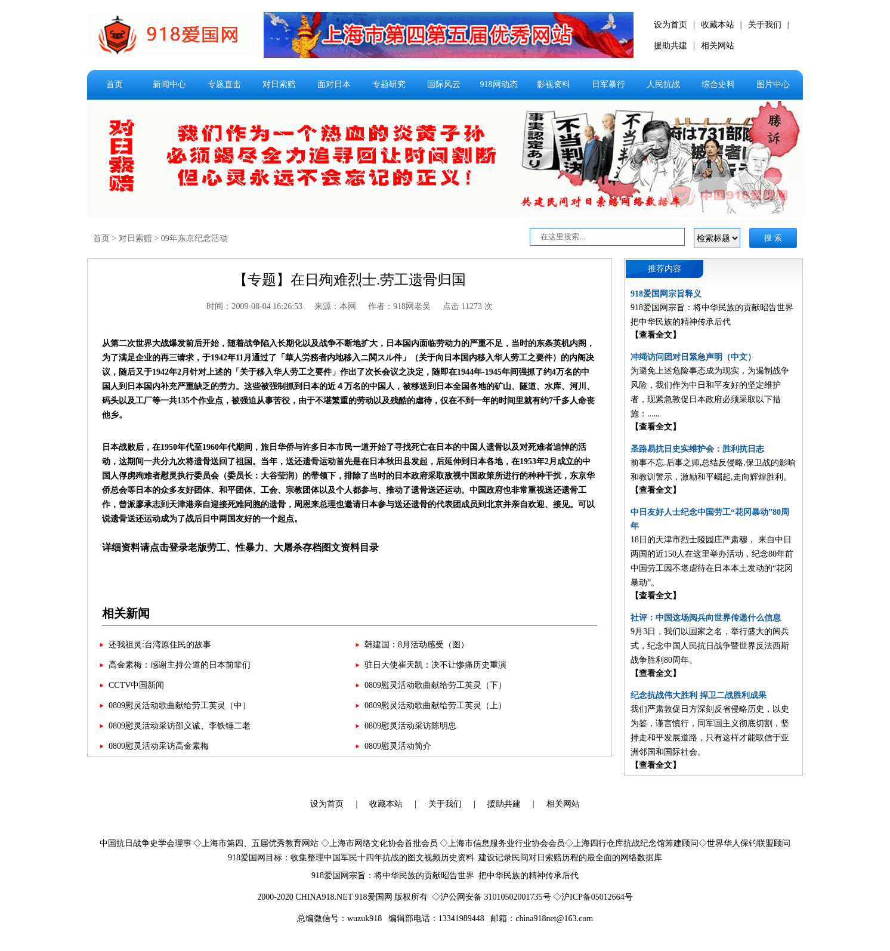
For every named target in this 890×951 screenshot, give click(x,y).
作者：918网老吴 (399, 306)
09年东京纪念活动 (194, 238)
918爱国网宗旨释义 (666, 293)
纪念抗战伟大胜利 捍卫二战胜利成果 (699, 695)
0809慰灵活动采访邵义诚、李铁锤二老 (180, 725)
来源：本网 (335, 306)
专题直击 (224, 84)
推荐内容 (664, 268)
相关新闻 (126, 613)
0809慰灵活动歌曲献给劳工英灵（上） (435, 705)
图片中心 (773, 84)
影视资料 (553, 84)
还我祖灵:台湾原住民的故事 (160, 644)
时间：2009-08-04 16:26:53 (254, 306)
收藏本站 (717, 24)
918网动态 (499, 84)
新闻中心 (169, 84)
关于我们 (764, 24)
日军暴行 (608, 84)
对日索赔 (279, 84)
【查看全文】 (656, 335)
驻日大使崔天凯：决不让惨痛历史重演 (435, 664)
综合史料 (718, 84)
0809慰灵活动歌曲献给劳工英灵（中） (180, 705)
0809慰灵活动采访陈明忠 (410, 725)
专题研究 (389, 84)
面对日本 (334, 84)
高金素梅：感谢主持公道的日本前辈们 (180, 664)
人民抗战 (663, 84)
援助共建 (670, 45)
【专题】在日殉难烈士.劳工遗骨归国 (349, 280)
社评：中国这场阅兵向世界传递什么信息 (706, 617)
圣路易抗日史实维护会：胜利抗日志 (697, 448)
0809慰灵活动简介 (397, 746)
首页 (114, 84)
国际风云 (444, 84)
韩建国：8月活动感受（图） (416, 644)
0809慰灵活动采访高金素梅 (159, 746)
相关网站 (717, 45)
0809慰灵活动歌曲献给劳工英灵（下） (435, 685)
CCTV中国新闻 (136, 685)
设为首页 (670, 24)
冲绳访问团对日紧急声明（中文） (693, 357)
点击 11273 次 (467, 306)
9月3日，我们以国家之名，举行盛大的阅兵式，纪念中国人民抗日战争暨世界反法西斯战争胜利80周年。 (710, 646)
